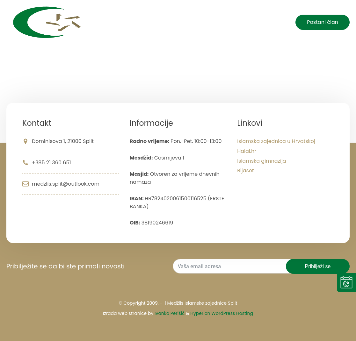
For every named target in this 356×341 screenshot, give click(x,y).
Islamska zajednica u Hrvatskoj (276, 141)
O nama (239, 22)
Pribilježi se (318, 266)
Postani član (322, 22)
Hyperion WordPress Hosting (221, 313)
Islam (211, 22)
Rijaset (245, 170)
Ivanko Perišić (170, 313)
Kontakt (270, 22)
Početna (153, 22)
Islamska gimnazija (261, 161)
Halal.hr (246, 151)
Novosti (184, 22)
